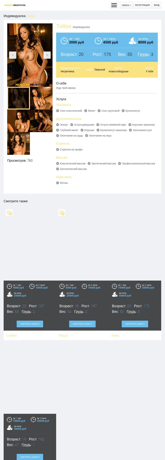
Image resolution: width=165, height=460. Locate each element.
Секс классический (71, 110)
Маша (63, 335)
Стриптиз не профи (71, 149)
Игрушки (89, 130)
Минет (91, 110)
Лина (115, 335)
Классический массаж (72, 163)
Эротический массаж (103, 163)
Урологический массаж (73, 168)
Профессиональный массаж (138, 163)
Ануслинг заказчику (143, 124)
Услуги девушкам (84, 124)
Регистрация (142, 5)
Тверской (99, 69)
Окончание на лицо (100, 135)
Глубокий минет (69, 130)
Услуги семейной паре (113, 124)
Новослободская (118, 71)
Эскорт (64, 124)
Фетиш (64, 182)
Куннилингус (133, 110)
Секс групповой (110, 110)
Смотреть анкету (30, 324)
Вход (156, 5)
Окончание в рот (142, 130)
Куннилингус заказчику (113, 130)
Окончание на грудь (71, 135)
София (11, 335)
